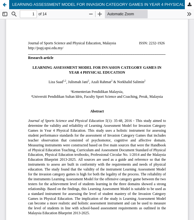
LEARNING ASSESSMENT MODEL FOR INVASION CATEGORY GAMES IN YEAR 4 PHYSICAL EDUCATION (103, 4)
